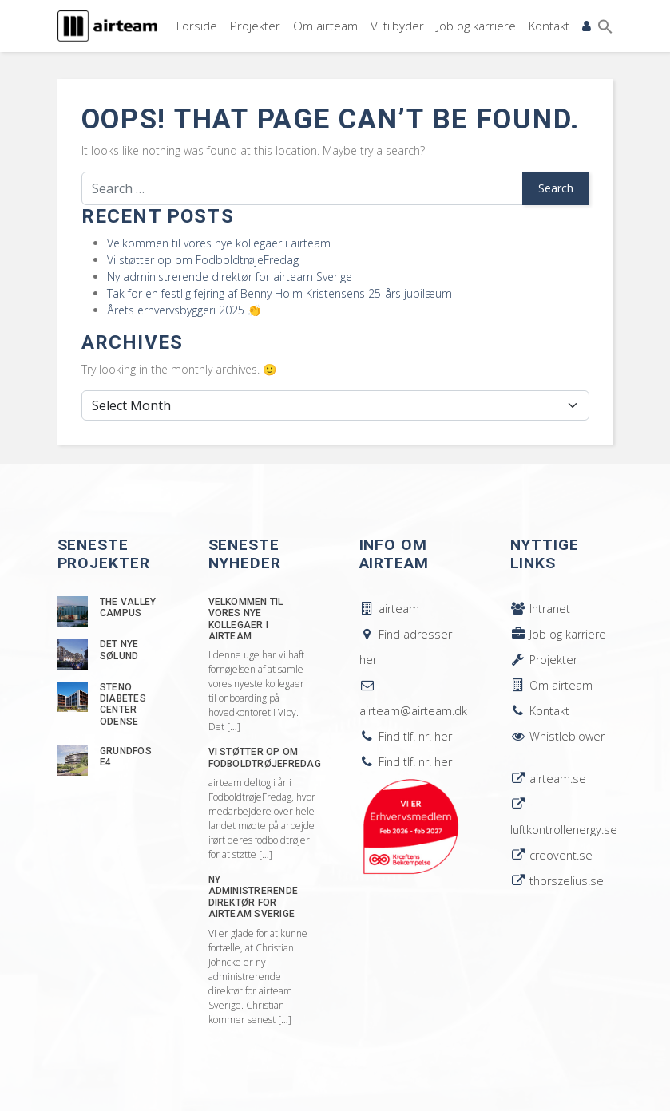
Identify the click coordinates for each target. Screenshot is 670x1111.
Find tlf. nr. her (405, 736)
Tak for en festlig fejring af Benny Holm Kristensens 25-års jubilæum (279, 293)
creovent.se (551, 855)
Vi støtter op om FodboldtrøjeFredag (203, 259)
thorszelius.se (557, 880)
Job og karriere (476, 26)
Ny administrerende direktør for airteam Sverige (229, 276)
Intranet (540, 608)
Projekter (255, 26)
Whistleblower (557, 736)
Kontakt (549, 26)
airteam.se (548, 778)
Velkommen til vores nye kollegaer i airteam (219, 243)
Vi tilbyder (397, 26)
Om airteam (325, 26)
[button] (605, 26)
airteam (389, 608)
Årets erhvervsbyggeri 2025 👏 (184, 310)
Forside (196, 26)
